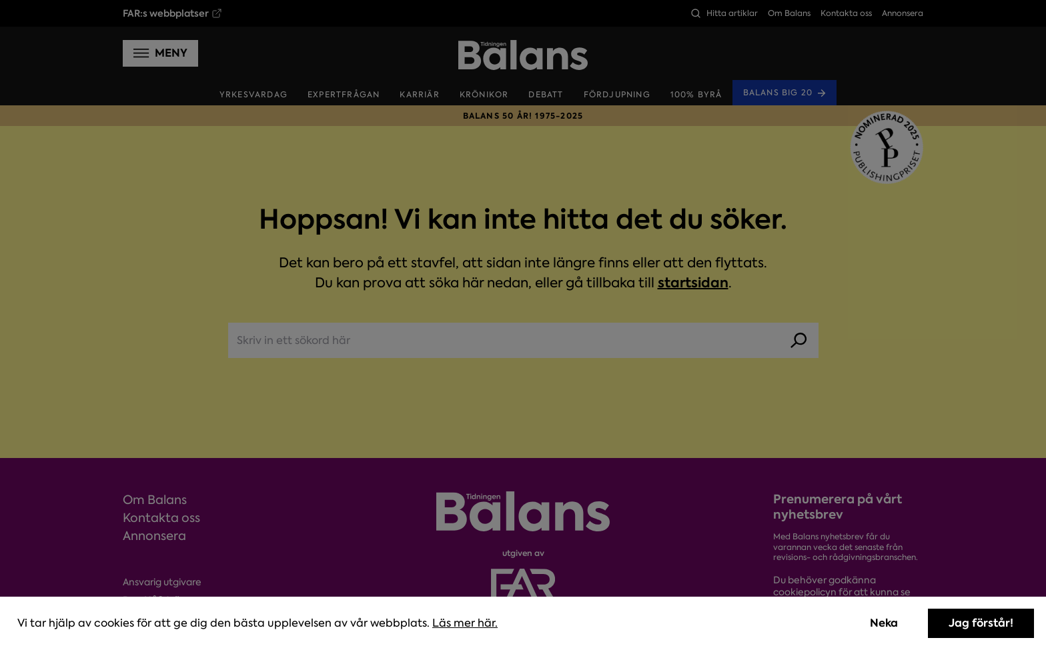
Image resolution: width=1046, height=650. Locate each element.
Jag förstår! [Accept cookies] (981, 623)
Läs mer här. (465, 623)
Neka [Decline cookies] (884, 623)
